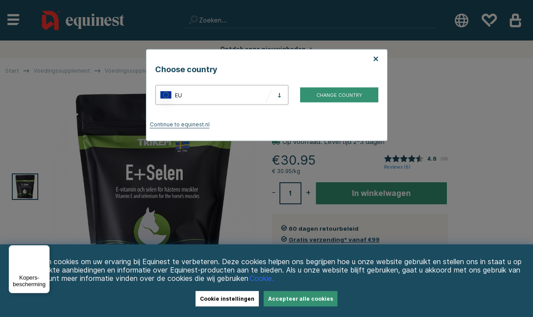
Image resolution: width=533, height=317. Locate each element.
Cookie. (262, 278)
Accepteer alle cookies (300, 298)
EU (178, 95)
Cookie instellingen (227, 298)
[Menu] (44, 250)
